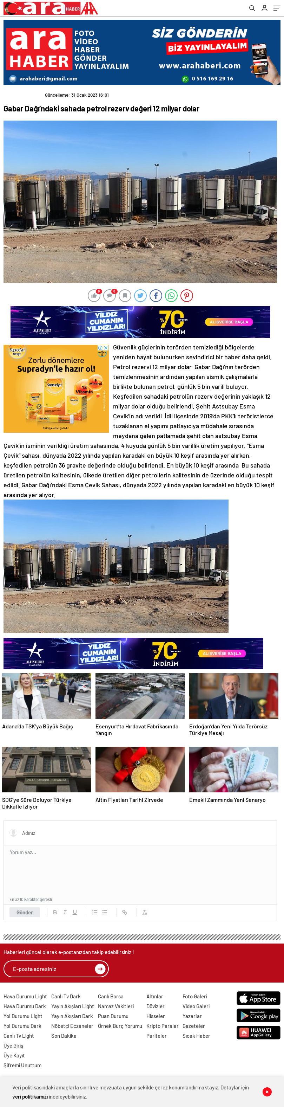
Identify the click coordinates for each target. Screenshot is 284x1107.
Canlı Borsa (111, 996)
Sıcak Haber (196, 1035)
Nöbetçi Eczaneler (72, 1026)
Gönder (24, 912)
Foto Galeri (195, 996)
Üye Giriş (13, 1045)
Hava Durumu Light (25, 996)
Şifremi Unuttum (22, 1065)
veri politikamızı (30, 1096)
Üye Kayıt (14, 1055)
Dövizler (155, 1006)
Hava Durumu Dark (25, 1006)
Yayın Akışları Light (72, 1006)
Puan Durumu (113, 1016)
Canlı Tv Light (19, 1035)
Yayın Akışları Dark (72, 1016)
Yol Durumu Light (23, 1016)
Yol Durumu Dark (22, 1026)
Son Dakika (64, 1035)
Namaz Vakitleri (116, 1006)
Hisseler (155, 1016)
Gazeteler (194, 1026)
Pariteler (156, 1035)
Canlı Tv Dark (66, 996)
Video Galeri (196, 1006)
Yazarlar (192, 1016)
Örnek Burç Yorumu (120, 1026)
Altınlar (154, 996)
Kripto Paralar (162, 1026)
